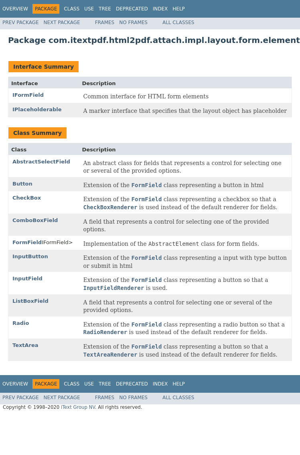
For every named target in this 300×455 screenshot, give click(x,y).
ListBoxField (30, 301)
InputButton (30, 256)
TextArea (25, 345)
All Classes (178, 22)
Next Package (62, 22)
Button (22, 184)
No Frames (133, 22)
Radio (20, 323)
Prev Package (20, 22)
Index (160, 9)
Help (178, 9)
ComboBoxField (35, 220)
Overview (15, 9)
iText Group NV (78, 407)
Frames (105, 22)
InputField (27, 278)
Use (89, 9)
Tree (105, 9)
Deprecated (132, 9)
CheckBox (26, 198)
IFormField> (57, 242)
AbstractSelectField (41, 162)
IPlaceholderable (37, 109)
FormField (27, 242)
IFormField (28, 95)
